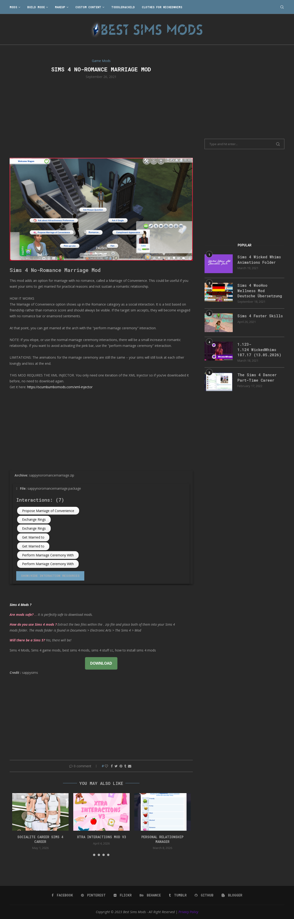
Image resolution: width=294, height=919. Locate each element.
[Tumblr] (178, 895)
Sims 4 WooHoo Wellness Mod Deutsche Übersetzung (259, 290)
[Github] (204, 895)
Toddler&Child (123, 7)
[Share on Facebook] (112, 766)
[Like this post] (106, 766)
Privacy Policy (188, 912)
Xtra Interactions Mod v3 (101, 837)
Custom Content (88, 7)
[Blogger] (231, 895)
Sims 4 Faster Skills (260, 315)
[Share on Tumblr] (125, 766)
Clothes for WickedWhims (162, 7)
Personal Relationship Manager (162, 839)
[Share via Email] (129, 766)
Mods (13, 7)
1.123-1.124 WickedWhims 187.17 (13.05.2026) (259, 349)
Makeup (60, 7)
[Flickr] (123, 895)
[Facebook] (62, 895)
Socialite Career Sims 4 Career (40, 839)
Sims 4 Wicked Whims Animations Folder (259, 259)
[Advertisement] (101, 118)
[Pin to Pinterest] (121, 766)
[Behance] (150, 895)
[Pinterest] (93, 895)
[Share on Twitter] (116, 766)
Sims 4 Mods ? (20, 604)
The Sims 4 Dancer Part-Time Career (257, 377)
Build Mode (36, 7)
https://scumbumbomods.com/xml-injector (60, 387)
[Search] (282, 7)
